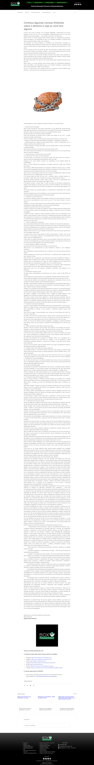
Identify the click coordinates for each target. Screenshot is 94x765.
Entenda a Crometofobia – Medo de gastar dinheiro (45, 709)
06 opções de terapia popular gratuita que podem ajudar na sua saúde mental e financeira (67, 709)
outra (54, 12)
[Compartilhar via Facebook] (24, 685)
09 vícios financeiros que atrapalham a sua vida (25, 709)
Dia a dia (27, 12)
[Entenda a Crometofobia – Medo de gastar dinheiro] (47, 701)
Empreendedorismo (46, 12)
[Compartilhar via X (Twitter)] (27, 685)
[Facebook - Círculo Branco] (75, 4)
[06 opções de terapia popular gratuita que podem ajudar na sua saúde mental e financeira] (67, 701)
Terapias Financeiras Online (28, 746)
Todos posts (20, 12)
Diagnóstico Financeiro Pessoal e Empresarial (47, 751)
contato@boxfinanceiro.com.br (66, 746)
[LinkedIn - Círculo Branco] (78, 4)
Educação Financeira (35, 12)
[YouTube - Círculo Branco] (80, 4)
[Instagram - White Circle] (76, 4)
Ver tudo (75, 693)
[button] (38, 2)
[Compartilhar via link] (33, 685)
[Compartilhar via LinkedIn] (30, 685)
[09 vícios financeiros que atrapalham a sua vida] (27, 701)
